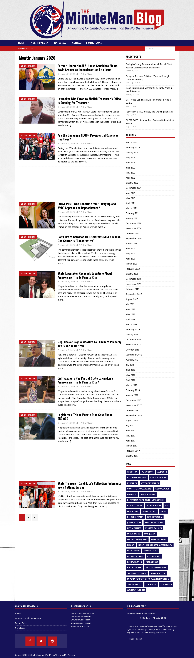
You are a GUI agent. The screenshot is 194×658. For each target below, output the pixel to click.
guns (163, 511)
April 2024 (130, 162)
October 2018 (132, 349)
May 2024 (130, 157)
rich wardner (134, 562)
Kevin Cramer (134, 528)
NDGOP (130, 545)
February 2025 (133, 147)
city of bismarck (150, 483)
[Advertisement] (70, 183)
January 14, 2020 (67, 386)
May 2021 (130, 198)
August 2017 (132, 420)
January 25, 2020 (67, 212)
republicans (153, 556)
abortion (132, 472)
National (60, 42)
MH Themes (69, 655)
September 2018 (134, 354)
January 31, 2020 (67, 74)
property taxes (135, 556)
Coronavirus (162, 489)
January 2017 (132, 455)
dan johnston (147, 494)
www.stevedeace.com (81, 623)
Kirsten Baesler (153, 528)
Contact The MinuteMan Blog (28, 618)
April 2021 (130, 203)
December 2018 (133, 339)
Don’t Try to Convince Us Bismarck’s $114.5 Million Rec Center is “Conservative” (89, 239)
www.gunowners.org (80, 626)
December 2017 (133, 400)
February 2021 (133, 213)
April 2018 (130, 380)
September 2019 (134, 294)
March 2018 (131, 385)
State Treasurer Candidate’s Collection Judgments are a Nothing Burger (89, 485)
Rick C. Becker (134, 567)
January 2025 (132, 152)
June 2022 (130, 167)
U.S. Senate (166, 584)
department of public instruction (145, 500)
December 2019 (133, 278)
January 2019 (132, 334)
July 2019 (130, 304)
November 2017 (134, 405)
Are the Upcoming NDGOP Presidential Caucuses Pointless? (88, 137)
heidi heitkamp (135, 517)
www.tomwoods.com (80, 619)
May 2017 (130, 435)
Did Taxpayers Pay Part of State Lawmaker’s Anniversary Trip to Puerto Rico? (85, 380)
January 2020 (132, 273)
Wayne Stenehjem (136, 590)
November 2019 (134, 284)
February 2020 (133, 268)
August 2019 (132, 299)
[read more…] (111, 88)
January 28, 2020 (67, 143)
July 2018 (130, 364)
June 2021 (130, 193)
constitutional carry (139, 489)
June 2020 (130, 248)
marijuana (149, 533)
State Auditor (158, 573)
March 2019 (131, 324)
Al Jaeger (162, 472)
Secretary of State (136, 573)
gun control (150, 511)
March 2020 (131, 263)
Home (21, 42)
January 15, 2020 (67, 350)
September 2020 (134, 238)
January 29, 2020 (67, 107)
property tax (151, 550)
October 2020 (132, 233)
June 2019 (130, 309)
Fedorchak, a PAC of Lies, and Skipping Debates (149, 111)
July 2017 (130, 425)
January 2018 (132, 395)
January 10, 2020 (67, 491)
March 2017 (131, 445)
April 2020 (130, 258)
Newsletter (20, 628)
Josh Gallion (134, 522)
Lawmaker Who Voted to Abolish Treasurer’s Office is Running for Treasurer (89, 100)
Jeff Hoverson (154, 517)
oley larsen (133, 550)
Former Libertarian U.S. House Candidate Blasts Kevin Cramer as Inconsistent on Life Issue (87, 67)
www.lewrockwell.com (81, 616)
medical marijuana (137, 539)
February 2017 (133, 450)
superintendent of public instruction (148, 579)
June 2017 (130, 430)
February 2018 (133, 390)
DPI (167, 505)
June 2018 (130, 369)
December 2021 (133, 187)
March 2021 (131, 208)
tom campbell (134, 584)
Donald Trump (134, 505)
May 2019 (130, 314)
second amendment (156, 567)
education (132, 511)
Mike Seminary (158, 539)
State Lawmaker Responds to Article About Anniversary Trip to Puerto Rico (85, 275)
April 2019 (130, 319)
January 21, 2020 (67, 245)
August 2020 (132, 243)
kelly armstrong (154, 522)
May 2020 (130, 253)
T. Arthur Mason (86, 74)
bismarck (132, 483)
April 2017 (130, 440)
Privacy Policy (21, 623)
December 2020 (133, 223)
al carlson (147, 472)
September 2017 (134, 415)
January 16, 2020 (67, 281)
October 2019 (132, 289)
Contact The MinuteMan (87, 42)
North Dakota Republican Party (155, 545)
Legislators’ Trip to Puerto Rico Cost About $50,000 (85, 416)
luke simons (133, 533)
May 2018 (130, 375)
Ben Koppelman (158, 477)
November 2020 (134, 228)
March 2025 (131, 142)
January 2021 (132, 218)
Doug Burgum (154, 505)
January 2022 (132, 182)
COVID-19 (131, 494)
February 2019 (133, 329)
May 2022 (130, 172)
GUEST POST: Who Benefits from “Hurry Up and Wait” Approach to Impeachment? (87, 206)
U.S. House (151, 584)
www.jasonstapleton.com (82, 613)
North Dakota (39, 42)
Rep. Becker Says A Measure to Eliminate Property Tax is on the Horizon (89, 344)
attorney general (136, 477)
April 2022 (130, 177)
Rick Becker (152, 562)
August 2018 (132, 359)
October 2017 (132, 410)
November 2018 (134, 344)
